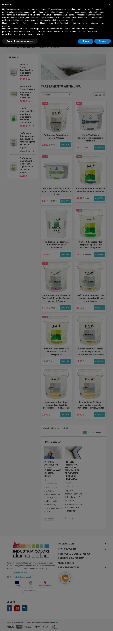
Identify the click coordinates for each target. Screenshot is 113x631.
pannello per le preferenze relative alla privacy (22, 34)
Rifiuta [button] (86, 41)
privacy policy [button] (8, 12)
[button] (109, 4)
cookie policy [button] (94, 15)
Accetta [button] (102, 41)
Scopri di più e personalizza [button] (20, 41)
